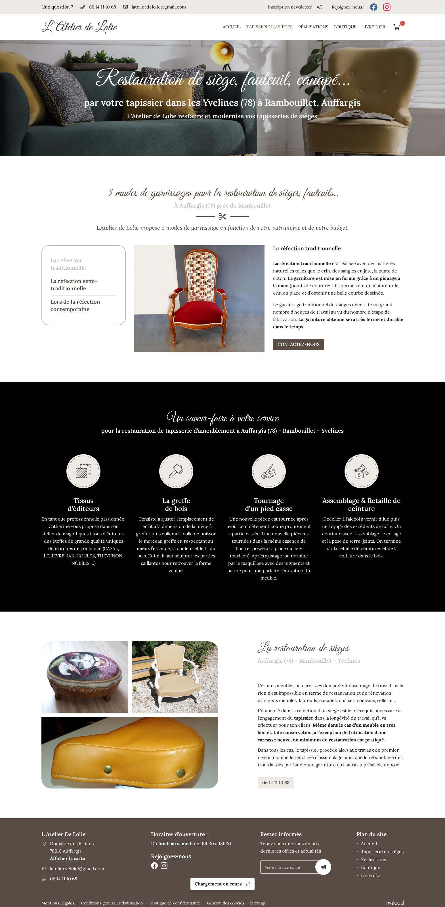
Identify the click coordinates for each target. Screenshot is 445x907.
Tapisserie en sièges (269, 26)
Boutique (345, 26)
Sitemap (257, 901)
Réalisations (313, 26)
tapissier (262, 716)
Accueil (232, 26)
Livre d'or (373, 26)
